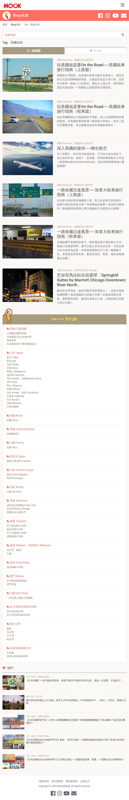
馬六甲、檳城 (14, 550)
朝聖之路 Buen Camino (19, 461)
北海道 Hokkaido (15, 396)
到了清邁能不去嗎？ (17, 532)
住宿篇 (10, 652)
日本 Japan (16, 352)
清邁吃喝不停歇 (15, 536)
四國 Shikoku (13, 389)
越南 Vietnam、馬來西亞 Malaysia (30, 545)
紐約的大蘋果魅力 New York (21, 505)
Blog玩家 (15, 24)
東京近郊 (11, 361)
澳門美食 (11, 584)
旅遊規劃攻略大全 (20, 648)
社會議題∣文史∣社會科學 (19, 336)
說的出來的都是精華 (17, 656)
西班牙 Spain (17, 456)
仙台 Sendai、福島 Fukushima (22, 392)
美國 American (18, 500)
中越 (9, 553)
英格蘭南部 (12, 433)
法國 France (17, 442)
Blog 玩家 (20, 15)
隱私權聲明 (72, 781)
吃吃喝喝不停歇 (15, 567)
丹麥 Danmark (14, 491)
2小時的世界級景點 (17, 580)
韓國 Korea (16, 415)
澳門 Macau (17, 576)
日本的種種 (12, 406)
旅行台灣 (15, 623)
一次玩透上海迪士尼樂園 (20, 597)
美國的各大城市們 (16, 512)
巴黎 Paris (12, 447)
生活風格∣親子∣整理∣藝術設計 (22, 343)
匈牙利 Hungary (15, 478)
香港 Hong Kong (19, 562)
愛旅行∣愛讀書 (18, 328)
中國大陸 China (19, 593)
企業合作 (85, 781)
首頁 (5, 24)
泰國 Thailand (18, 521)
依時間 (33, 51)
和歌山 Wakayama (16, 371)
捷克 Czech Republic (17, 474)
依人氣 (95, 50)
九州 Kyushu (13, 399)
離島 (9, 628)
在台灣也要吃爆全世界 (18, 615)
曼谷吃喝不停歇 (15, 529)
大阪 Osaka (13, 364)
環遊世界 (11, 340)
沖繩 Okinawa (14, 403)
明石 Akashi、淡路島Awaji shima (24, 378)
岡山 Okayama (14, 385)
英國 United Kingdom (22, 429)
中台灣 (10, 635)
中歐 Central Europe (21, 470)
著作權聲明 (57, 781)
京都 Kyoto (12, 368)
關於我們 (44, 781)
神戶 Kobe (12, 382)
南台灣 (10, 639)
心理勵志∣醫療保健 (16, 333)
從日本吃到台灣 (15, 611)
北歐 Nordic (17, 487)
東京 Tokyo (12, 357)
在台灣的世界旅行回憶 (23, 606)
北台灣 (10, 632)
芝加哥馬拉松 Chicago (18, 508)
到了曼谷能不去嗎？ (17, 525)
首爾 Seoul (12, 420)
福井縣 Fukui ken (15, 375)
